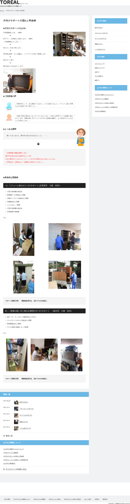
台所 (96, 72)
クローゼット (99, 63)
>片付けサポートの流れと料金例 (13, 456)
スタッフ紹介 (87, 499)
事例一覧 (9, 436)
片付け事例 (7, 499)
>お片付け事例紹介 (9, 463)
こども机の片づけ (22, 428)
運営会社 (105, 499)
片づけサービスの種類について (21, 499)
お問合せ (97, 499)
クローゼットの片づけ (24, 409)
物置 (96, 80)
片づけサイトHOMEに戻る (16, 469)
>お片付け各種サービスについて (13, 449)
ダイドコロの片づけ (23, 415)
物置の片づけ (21, 422)
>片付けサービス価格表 (10, 452)
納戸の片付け (21, 402)
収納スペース (99, 68)
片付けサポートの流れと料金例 (72, 499)
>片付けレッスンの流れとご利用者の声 (15, 460)
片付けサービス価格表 (39, 499)
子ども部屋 (98, 76)
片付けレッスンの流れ (55, 499)
